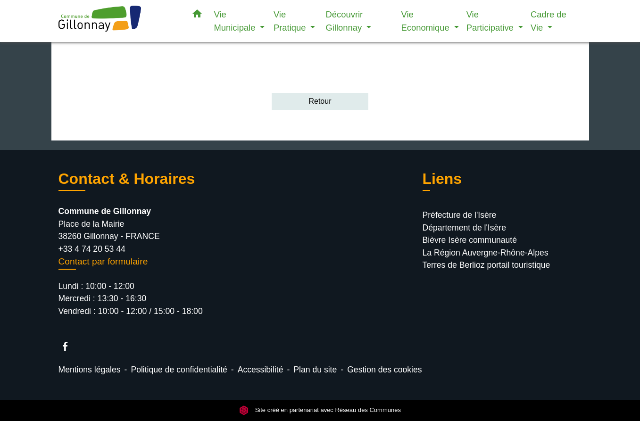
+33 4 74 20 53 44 (91, 249)
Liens (442, 178)
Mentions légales (89, 369)
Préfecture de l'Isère (460, 215)
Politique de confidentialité (179, 369)
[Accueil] (117, 21)
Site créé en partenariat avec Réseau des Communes (320, 410)
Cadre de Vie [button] (548, 21)
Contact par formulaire (103, 261)
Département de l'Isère (464, 227)
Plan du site (315, 369)
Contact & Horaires (126, 178)
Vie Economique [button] (426, 21)
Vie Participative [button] (491, 21)
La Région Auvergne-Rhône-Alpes (486, 252)
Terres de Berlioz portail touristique (486, 265)
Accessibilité (260, 369)
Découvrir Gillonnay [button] (345, 21)
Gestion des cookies (384, 369)
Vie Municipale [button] (236, 21)
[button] (197, 15)
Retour (319, 101)
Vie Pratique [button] (291, 21)
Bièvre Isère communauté (470, 240)
